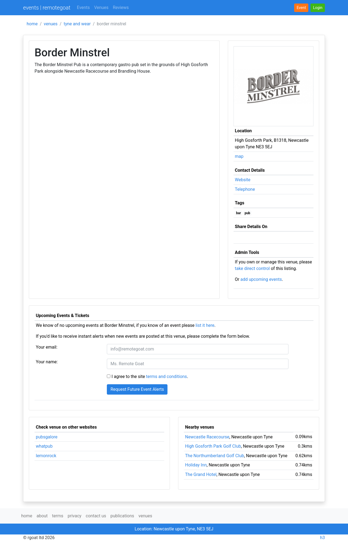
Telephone (245, 189)
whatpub (44, 446)
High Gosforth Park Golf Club (213, 446)
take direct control (252, 268)
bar (238, 213)
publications (122, 515)
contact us (96, 515)
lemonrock (46, 455)
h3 (322, 537)
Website (242, 179)
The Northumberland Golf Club (214, 455)
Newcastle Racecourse (207, 436)
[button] (317, 8)
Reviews (121, 7)
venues (51, 23)
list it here (204, 325)
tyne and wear (77, 23)
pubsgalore (47, 436)
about (42, 515)
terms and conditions (166, 376)
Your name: (47, 361)
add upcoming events (261, 279)
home (32, 23)
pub (247, 213)
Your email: (46, 347)
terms (57, 515)
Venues (101, 7)
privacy (75, 515)
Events (83, 7)
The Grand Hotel (201, 474)
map (239, 156)
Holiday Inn (196, 465)
